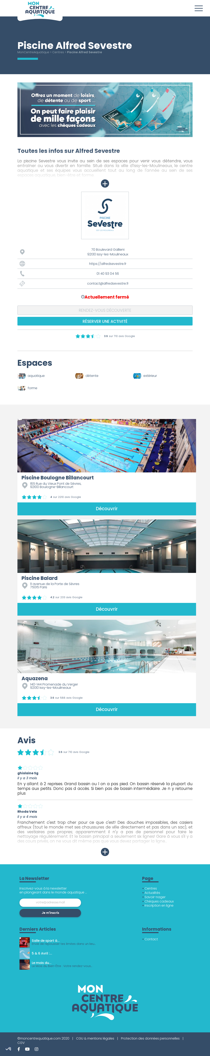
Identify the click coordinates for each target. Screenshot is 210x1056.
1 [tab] (19, 140)
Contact (151, 939)
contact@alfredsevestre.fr (108, 283)
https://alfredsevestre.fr (108, 263)
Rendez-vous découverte (105, 310)
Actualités (152, 892)
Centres (59, 52)
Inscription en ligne (159, 905)
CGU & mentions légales (95, 1038)
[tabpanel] (105, 109)
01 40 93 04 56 (108, 273)
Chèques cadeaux (159, 901)
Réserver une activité (105, 321)
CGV (21, 1042)
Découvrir (107, 508)
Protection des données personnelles (151, 1038)
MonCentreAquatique (33, 52)
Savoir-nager (155, 897)
